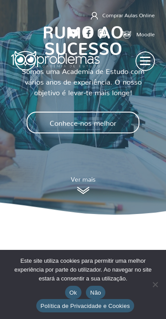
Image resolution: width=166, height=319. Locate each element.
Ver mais (83, 185)
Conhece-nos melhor (83, 121)
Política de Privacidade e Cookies (85, 306)
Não (95, 292)
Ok (73, 292)
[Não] (155, 284)
